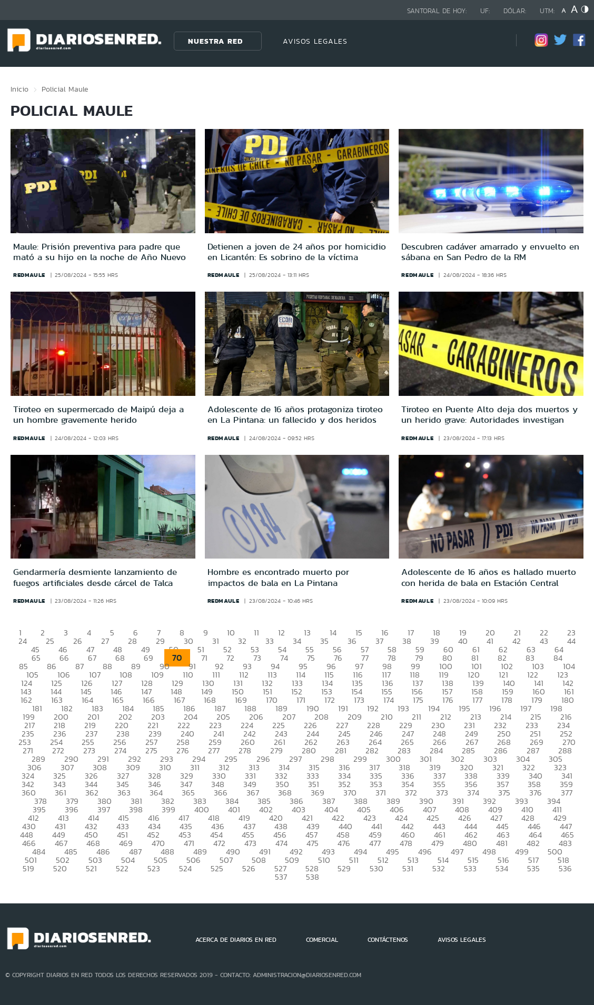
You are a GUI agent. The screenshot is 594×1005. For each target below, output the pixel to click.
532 (438, 868)
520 (60, 868)
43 (544, 640)
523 (153, 868)
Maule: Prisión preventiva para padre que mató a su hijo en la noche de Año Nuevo (99, 251)
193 (403, 708)
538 (312, 876)
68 (120, 657)
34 (297, 640)
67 (92, 657)
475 (312, 843)
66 (64, 657)
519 (28, 868)
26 (77, 640)
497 (457, 851)
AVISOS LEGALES (315, 41)
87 (79, 666)
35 (324, 640)
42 (516, 640)
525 (217, 868)
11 (256, 632)
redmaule (29, 275)
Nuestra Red (215, 41)
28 (132, 640)
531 (407, 868)
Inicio (19, 89)
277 (214, 750)
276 (182, 750)
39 (434, 640)
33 (269, 640)
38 (406, 640)
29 (160, 640)
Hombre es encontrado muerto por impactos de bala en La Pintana (278, 577)
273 (89, 750)
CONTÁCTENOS (388, 939)
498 (489, 851)
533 (470, 868)
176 (447, 699)
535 (533, 868)
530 (376, 868)
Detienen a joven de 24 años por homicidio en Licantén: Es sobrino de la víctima (296, 251)
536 (565, 868)
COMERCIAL (322, 939)
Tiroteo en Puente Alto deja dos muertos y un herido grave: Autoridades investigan (489, 414)
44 (571, 640)
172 (329, 699)
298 (327, 758)
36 (352, 640)
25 (50, 640)
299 (360, 758)
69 (148, 657)
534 (502, 868)
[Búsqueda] (492, 41)
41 (490, 640)
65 (36, 657)
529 (344, 868)
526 (248, 868)
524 (185, 868)
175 (418, 699)
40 (463, 640)
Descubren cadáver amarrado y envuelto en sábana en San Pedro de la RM (490, 251)
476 (344, 843)
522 (122, 868)
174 (388, 699)
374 (473, 792)
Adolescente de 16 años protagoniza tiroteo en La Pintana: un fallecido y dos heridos (295, 414)
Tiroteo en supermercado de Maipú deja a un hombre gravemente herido (98, 414)
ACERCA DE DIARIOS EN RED (235, 939)
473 (250, 843)
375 (504, 792)
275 (151, 750)
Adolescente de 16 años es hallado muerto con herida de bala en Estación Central (488, 577)
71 (204, 657)
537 (281, 876)
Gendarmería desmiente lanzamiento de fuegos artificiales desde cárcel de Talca (95, 577)
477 (375, 843)
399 (168, 809)
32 (242, 640)
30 (188, 640)
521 (91, 868)
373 (442, 792)
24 (22, 640)
